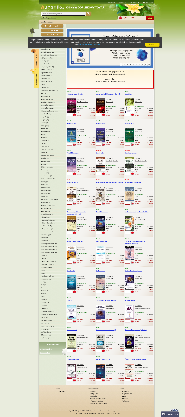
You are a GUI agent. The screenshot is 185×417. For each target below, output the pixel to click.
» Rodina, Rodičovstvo (46, 261)
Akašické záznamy (73, 153)
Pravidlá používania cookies (98, 403)
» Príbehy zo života (45, 229)
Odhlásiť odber (45, 353)
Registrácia (122, 2)
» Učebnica (43, 291)
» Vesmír (42, 299)
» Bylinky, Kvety (45, 81)
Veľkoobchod (126, 401)
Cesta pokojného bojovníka (133, 271)
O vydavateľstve (127, 394)
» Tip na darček (44, 288)
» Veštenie (43, 302)
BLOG (124, 396)
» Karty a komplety (45, 155)
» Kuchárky (43, 164)
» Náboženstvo (44, 335)
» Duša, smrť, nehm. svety (47, 111)
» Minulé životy (44, 190)
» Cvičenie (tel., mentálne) (47, 90)
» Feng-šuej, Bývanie (46, 120)
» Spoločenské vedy (45, 276)
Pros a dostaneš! (72, 330)
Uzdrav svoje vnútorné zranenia (106, 300)
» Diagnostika (44, 96)
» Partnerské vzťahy (45, 214)
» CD (41, 84)
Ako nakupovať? (134, 2)
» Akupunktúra (44, 49)
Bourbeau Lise (110, 308)
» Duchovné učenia (45, 108)
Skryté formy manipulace (133, 182)
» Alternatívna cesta (45, 52)
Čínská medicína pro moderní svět (136, 359)
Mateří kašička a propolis (75, 241)
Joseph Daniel (138, 249)
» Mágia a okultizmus (46, 179)
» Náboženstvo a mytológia (48, 199)
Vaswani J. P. (109, 102)
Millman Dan (138, 102)
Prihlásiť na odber (46, 349)
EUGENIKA (80, 99)
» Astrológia (43, 61)
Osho (107, 249)
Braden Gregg (109, 367)
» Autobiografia (44, 332)
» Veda (42, 297)
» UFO (42, 294)
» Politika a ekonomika (46, 223)
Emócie (69, 300)
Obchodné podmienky (96, 401)
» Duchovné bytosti (45, 105)
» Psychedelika (44, 241)
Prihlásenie (111, 2)
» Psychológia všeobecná (47, 252)
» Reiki (42, 258)
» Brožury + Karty (45, 75)
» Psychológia (44, 338)
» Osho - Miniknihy (45, 211)
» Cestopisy (43, 87)
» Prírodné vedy (44, 235)
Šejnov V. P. (138, 190)
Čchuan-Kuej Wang (82, 219)
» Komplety (43, 158)
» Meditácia (43, 187)
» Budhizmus (43, 78)
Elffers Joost (146, 308)
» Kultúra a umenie (45, 167)
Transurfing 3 (129, 123)
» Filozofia (43, 123)
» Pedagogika (44, 217)
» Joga (41, 143)
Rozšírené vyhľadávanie (48, 18)
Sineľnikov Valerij (82, 367)
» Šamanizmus (44, 279)
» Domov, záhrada (45, 99)
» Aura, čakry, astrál (45, 67)
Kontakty (125, 398)
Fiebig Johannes (139, 337)
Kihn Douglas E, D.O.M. (141, 367)
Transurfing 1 (71, 123)
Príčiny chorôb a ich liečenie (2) (106, 330)
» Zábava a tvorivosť (46, 311)
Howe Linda (80, 160)
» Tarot (42, 285)
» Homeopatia (44, 131)
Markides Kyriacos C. (112, 160)
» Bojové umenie (45, 73)
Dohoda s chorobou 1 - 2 (74, 359)
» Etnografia (43, 117)
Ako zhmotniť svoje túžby (75, 94)
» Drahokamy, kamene (46, 102)
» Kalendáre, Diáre (45, 149)
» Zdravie (42, 317)
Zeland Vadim (80, 131)
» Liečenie (43, 173)
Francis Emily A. (110, 278)
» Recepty (42, 255)
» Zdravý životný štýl (46, 320)
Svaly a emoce (100, 271)
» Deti (41, 93)
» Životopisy (43, 329)
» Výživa (42, 305)
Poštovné (93, 391)
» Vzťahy (42, 308)
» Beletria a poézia (45, 70)
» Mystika (42, 196)
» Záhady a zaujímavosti (47, 314)
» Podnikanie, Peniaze (46, 220)
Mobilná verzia (148, 2)
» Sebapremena (44, 267)
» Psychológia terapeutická (47, 249)
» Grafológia (43, 126)
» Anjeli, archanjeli (45, 58)
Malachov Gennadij (140, 219)
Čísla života (128, 94)
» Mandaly (43, 182)
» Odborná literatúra (45, 208)
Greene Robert (139, 308)
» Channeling (43, 140)
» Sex (41, 270)
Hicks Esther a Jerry (82, 102)
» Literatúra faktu (45, 176)
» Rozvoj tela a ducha (46, 264)
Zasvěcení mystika (130, 153)
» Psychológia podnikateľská (48, 246)
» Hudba (42, 134)
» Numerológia (44, 202)
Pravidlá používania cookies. (89, 45)
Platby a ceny (94, 394)
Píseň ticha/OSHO (102, 241)
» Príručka (43, 238)
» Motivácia (43, 193)
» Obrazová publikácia (46, 205)
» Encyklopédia (44, 114)
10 (149, 64)
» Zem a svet (43, 323)
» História (42, 129)
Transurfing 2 (100, 123)
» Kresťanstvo (44, 161)
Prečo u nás (125, 391)
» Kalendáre (43, 146)
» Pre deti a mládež (45, 226)
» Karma (42, 152)
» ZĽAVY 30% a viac (46, 326)
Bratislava (62, 391)
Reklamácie (93, 396)
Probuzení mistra (72, 182)
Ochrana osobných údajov (98, 398)
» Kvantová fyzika (45, 170)
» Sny (41, 273)
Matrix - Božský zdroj (103, 359)
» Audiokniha (44, 64)
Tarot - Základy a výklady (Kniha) (136, 330)
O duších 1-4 (71, 271)
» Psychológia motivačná (47, 243)
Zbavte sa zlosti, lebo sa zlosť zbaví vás (108, 94)
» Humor (42, 137)
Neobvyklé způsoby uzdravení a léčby (136, 212)
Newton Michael (81, 278)
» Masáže (42, 185)
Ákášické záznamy (102, 212)
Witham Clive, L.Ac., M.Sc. (113, 190)
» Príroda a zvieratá (45, 232)
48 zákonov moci (130, 300)
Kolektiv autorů (81, 249)
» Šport (42, 282)
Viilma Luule (109, 337)
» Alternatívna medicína (47, 55)
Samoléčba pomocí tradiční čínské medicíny (109, 182)
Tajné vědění (100, 153)
